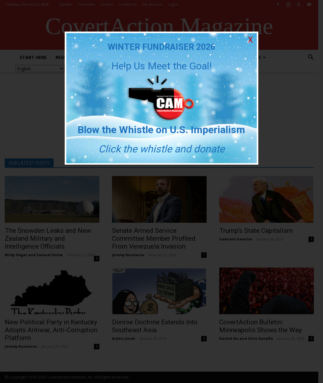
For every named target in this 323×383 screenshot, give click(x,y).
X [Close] (250, 39)
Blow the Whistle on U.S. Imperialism (161, 130)
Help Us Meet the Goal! (161, 66)
